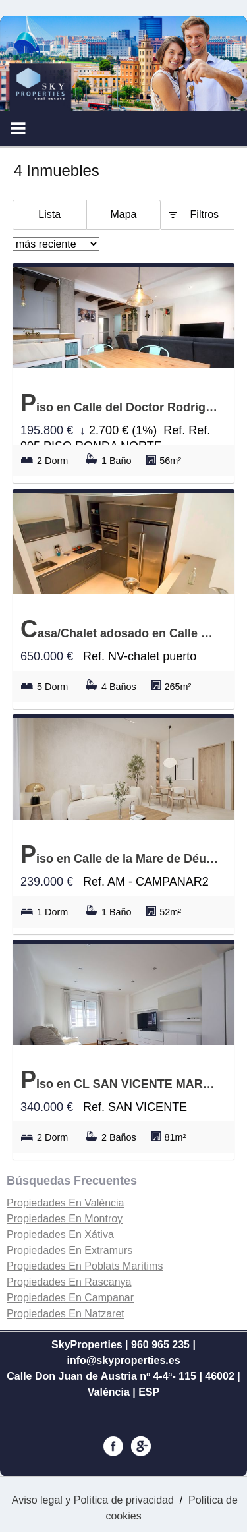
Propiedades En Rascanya (69, 1282)
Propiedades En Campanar (70, 1297)
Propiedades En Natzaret (65, 1313)
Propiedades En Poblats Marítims (85, 1266)
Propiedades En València (65, 1202)
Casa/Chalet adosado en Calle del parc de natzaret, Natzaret (120, 628)
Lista (49, 214)
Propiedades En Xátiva (60, 1234)
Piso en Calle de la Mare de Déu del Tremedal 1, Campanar (120, 854)
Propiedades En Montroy (65, 1218)
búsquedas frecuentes (72, 1180)
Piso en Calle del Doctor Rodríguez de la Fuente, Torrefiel (120, 402)
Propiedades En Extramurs (69, 1250)
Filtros (204, 214)
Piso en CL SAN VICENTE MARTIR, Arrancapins (120, 1079)
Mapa (123, 214)
